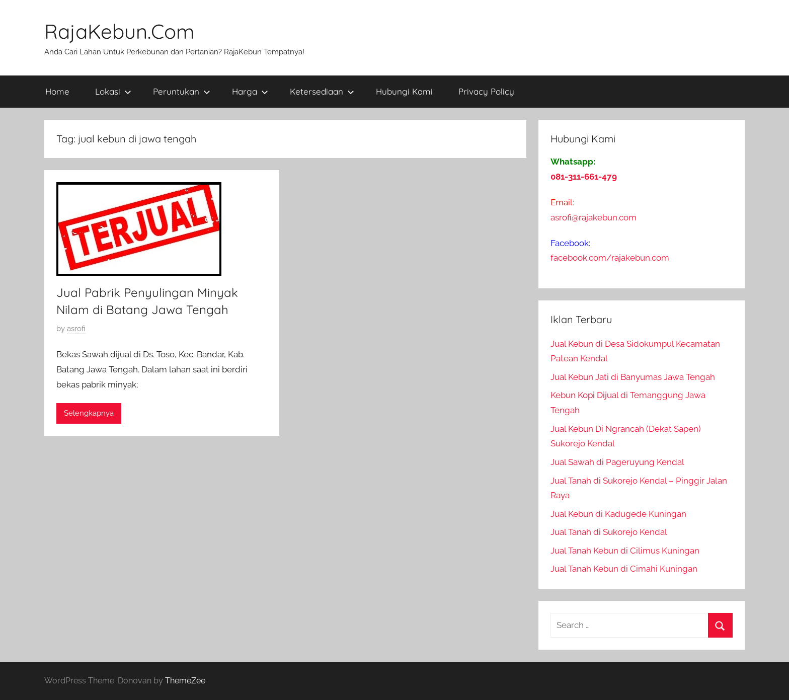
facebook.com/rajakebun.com (609, 258)
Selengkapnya (89, 413)
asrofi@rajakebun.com (593, 217)
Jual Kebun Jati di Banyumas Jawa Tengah (632, 377)
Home (57, 91)
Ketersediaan (322, 91)
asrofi (76, 328)
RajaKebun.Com (119, 31)
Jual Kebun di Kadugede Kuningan (618, 514)
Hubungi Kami (404, 91)
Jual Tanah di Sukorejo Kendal (608, 532)
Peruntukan (181, 91)
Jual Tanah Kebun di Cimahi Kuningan (623, 569)
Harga (250, 91)
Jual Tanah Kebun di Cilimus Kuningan (624, 551)
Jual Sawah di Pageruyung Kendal (617, 462)
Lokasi (113, 91)
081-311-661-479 (583, 177)
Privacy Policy (486, 91)
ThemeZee (185, 680)
